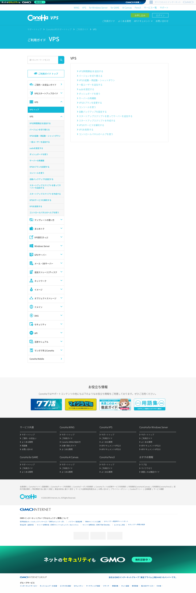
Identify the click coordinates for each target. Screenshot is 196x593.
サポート (164, 7)
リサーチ (106, 586)
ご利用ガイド (108, 20)
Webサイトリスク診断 (93, 521)
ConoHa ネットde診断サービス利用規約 (111, 486)
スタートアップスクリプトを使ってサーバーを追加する (105, 116)
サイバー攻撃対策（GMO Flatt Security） (97, 525)
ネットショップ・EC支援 (48, 586)
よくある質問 (124, 20)
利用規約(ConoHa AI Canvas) (139, 486)
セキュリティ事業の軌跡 (136, 524)
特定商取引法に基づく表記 (42, 489)
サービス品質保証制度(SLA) (86, 489)
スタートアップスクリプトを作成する (97, 120)
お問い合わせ (162, 20)
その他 (158, 586)
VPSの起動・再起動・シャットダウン (97, 80)
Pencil (138, 7)
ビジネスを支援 (65, 586)
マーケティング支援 (93, 586)
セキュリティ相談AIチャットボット (116, 521)
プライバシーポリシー (119, 489)
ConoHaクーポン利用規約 (83, 486)
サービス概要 (159, 489)
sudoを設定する (86, 89)
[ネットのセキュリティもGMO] (23, 2)
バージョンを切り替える (90, 75)
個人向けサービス (147, 586)
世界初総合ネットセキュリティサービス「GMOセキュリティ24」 (42, 521)
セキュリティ (78, 586)
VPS (84, 7)
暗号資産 (135, 586)
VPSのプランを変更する (90, 102)
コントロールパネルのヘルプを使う (96, 134)
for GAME (115, 7)
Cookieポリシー (136, 489)
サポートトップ (34, 29)
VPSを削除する (86, 129)
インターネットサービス (28, 586)
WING (76, 7)
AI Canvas (127, 7)
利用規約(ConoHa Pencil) (162, 486)
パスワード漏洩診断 (75, 521)
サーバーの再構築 (87, 98)
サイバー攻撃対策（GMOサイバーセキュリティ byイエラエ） (58, 525)
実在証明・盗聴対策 (27, 525)
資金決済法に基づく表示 (64, 489)
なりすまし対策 (119, 525)
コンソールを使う (87, 107)
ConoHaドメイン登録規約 (39, 486)
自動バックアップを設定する (93, 111)
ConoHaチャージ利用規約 (61, 486)
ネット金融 (125, 586)
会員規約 (23, 486)
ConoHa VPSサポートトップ (59, 29)
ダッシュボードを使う (89, 93)
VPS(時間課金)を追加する (91, 71)
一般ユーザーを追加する (90, 84)
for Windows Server (98, 7)
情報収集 (115, 586)
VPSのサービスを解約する (91, 125)
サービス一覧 (150, 7)
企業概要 (148, 489)
